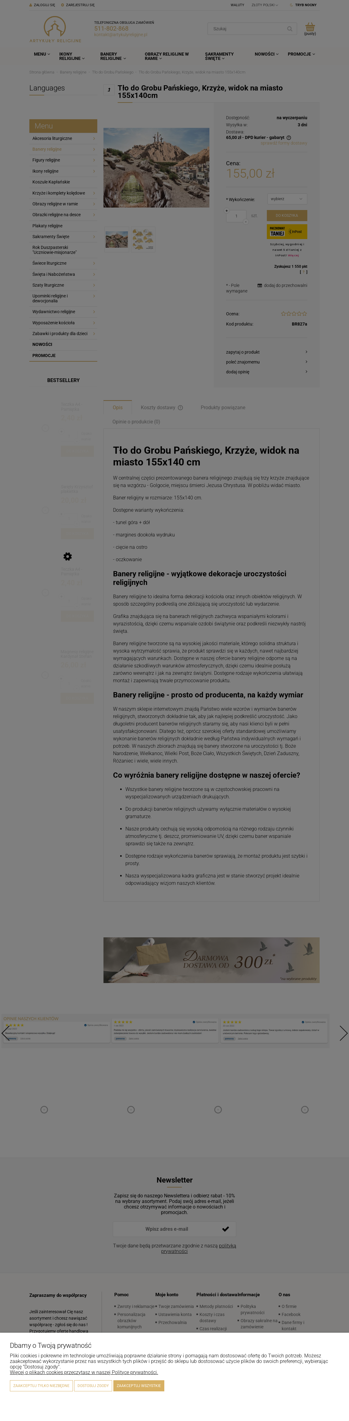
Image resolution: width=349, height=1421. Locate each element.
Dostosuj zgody (93, 1386)
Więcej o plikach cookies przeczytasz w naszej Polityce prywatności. (84, 1372)
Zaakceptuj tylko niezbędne (41, 1386)
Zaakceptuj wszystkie (139, 1386)
